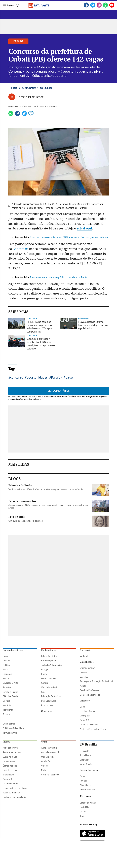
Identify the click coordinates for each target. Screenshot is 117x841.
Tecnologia (8, 709)
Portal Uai (84, 807)
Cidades (6, 660)
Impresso (85, 700)
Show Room (8, 774)
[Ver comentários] (30, 115)
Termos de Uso (10, 732)
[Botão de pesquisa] (17, 5)
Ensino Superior (48, 660)
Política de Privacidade (13, 728)
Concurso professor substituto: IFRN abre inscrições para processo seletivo (69, 237)
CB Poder (84, 759)
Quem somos (9, 723)
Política (6, 665)
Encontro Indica (87, 789)
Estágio (44, 669)
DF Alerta (84, 751)
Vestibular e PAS (49, 687)
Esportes (7, 687)
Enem (44, 674)
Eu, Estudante (48, 650)
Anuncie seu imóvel (12, 752)
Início (14, 88)
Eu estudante (28, 88)
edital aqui (84, 228)
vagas (70, 377)
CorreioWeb (86, 650)
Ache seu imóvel (10, 747)
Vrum (44, 741)
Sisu (43, 692)
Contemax (20, 249)
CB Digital (85, 715)
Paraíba (56, 377)
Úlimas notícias (10, 765)
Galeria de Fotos (10, 783)
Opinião (6, 700)
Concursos (46, 88)
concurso (16, 377)
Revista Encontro (89, 770)
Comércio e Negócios (90, 694)
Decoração (8, 779)
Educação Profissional (51, 696)
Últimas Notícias (49, 678)
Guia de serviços (10, 770)
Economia (7, 674)
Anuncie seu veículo (50, 752)
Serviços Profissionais (90, 690)
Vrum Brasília (86, 764)
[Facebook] (86, 7)
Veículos (84, 677)
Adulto (83, 685)
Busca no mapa (10, 756)
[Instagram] (99, 7)
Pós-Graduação (48, 700)
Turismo (6, 714)
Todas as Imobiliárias (13, 792)
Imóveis (83, 672)
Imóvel (6, 741)
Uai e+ (83, 811)
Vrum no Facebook (50, 774)
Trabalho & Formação (51, 665)
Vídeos (44, 765)
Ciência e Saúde (10, 696)
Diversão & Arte (10, 682)
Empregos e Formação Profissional (96, 681)
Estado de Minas (88, 802)
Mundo (6, 678)
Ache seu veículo (49, 747)
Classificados (87, 662)
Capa (5, 656)
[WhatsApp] (105, 7)
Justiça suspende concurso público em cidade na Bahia (58, 277)
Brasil (5, 669)
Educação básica (49, 656)
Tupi (82, 816)
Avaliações (46, 761)
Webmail (84, 656)
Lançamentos (9, 761)
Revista (83, 780)
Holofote (7, 705)
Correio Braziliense (13, 650)
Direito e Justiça (10, 692)
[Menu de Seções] (8, 5)
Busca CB (84, 720)
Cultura (44, 682)
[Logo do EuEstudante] (41, 5)
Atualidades (85, 785)
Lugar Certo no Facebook (15, 788)
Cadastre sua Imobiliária (14, 797)
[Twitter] (92, 7)
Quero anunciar (87, 668)
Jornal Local (85, 755)
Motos (44, 770)
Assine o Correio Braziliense (93, 729)
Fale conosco (47, 705)
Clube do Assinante (89, 724)
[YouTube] (111, 7)
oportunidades (37, 377)
